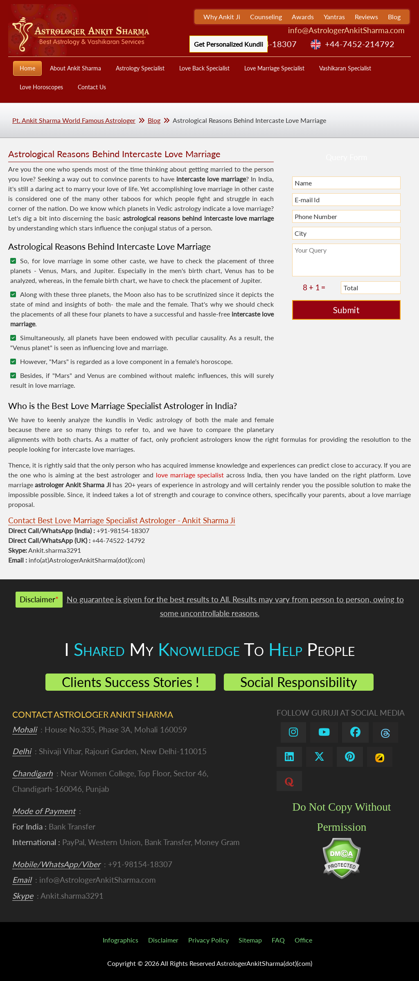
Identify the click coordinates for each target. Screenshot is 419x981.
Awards (303, 16)
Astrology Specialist (140, 68)
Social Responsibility (298, 682)
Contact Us (92, 87)
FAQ (278, 940)
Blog (394, 16)
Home (27, 68)
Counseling (266, 16)
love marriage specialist (190, 475)
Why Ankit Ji (221, 16)
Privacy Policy (208, 940)
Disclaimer (163, 940)
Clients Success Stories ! (130, 682)
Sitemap (250, 940)
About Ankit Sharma (75, 68)
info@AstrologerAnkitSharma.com (346, 30)
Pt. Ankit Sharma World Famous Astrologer (73, 120)
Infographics (120, 940)
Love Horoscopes (41, 87)
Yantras (334, 16)
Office (303, 940)
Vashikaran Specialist (345, 68)
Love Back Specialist (204, 68)
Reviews (366, 16)
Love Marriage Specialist (274, 68)
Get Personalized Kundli (228, 44)
